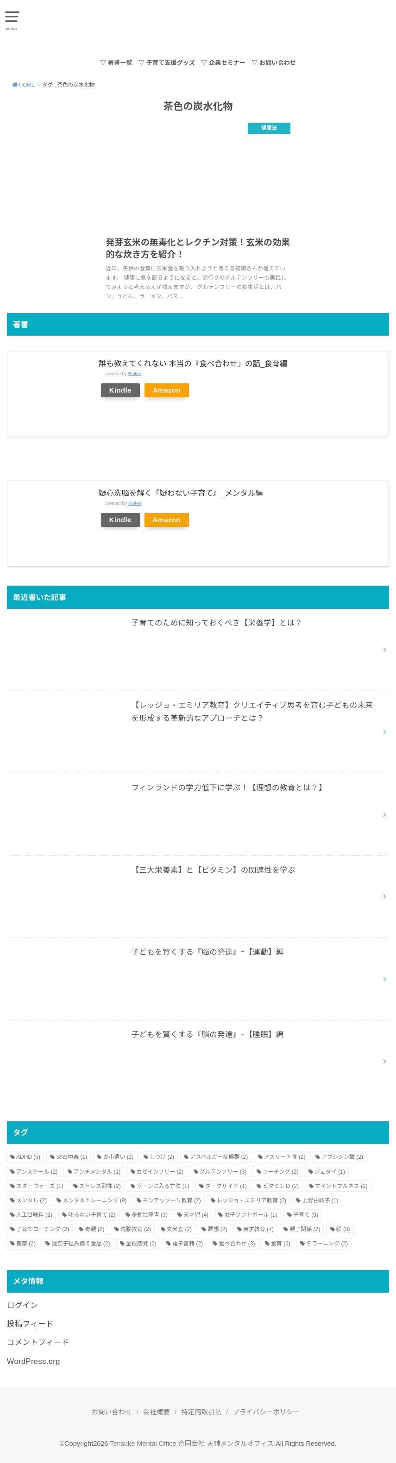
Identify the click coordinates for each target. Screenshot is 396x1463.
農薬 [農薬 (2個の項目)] (26, 1243)
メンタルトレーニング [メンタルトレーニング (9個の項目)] (94, 1200)
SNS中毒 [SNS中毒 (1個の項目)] (71, 1157)
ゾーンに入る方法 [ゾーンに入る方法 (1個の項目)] (163, 1186)
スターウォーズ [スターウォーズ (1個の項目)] (39, 1186)
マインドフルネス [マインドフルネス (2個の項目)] (341, 1186)
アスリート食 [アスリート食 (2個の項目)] (285, 1157)
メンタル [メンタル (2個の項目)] (31, 1200)
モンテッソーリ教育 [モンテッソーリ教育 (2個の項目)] (172, 1200)
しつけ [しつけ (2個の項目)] (162, 1157)
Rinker (135, 373)
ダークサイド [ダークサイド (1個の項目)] (226, 1186)
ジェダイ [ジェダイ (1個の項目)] (329, 1172)
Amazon (167, 390)
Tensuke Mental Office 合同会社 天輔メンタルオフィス (192, 1443)
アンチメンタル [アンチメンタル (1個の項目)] (97, 1172)
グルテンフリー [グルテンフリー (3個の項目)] (223, 1172)
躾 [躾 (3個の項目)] (343, 1229)
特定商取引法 (201, 1412)
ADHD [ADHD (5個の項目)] (28, 1157)
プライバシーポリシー (266, 1412)
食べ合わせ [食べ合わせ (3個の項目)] (237, 1243)
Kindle (120, 390)
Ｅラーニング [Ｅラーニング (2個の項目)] (327, 1243)
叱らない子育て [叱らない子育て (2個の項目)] (91, 1215)
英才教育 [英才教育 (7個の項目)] (258, 1229)
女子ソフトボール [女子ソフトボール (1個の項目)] (250, 1215)
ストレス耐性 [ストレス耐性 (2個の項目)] (100, 1186)
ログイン (22, 1305)
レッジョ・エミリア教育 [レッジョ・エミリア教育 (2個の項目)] (251, 1200)
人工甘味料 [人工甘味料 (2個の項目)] (34, 1215)
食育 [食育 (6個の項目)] (280, 1243)
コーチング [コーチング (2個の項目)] (281, 1172)
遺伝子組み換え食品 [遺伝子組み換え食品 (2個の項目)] (80, 1243)
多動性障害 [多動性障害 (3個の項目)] (150, 1215)
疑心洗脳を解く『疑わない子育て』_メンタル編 (181, 493)
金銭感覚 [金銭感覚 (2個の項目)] (141, 1243)
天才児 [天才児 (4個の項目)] (195, 1215)
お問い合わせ (112, 1412)
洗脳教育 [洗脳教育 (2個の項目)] (135, 1229)
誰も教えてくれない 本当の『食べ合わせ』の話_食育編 (193, 363)
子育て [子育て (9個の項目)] (305, 1215)
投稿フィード (30, 1323)
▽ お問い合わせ (273, 62)
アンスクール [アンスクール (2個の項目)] (36, 1172)
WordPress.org (33, 1361)
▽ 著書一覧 (116, 62)
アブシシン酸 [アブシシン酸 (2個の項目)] (342, 1157)
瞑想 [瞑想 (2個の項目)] (217, 1229)
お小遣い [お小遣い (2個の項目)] (118, 1157)
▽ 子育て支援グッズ (166, 62)
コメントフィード (38, 1342)
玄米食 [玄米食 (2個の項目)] (179, 1229)
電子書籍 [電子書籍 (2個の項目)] (187, 1243)
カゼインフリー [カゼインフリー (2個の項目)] (160, 1172)
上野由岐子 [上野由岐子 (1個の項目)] (320, 1200)
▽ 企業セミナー (223, 62)
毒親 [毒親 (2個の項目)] (94, 1229)
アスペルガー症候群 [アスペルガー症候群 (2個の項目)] (219, 1157)
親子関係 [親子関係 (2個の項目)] (304, 1229)
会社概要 (156, 1412)
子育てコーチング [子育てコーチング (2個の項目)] (42, 1229)
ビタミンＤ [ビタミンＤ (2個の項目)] (281, 1186)
